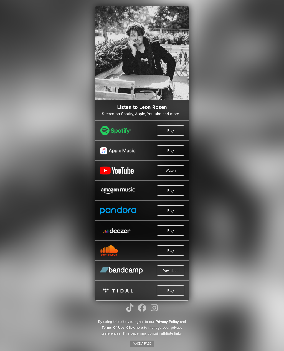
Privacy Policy (167, 322)
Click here (134, 327)
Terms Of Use (113, 327)
